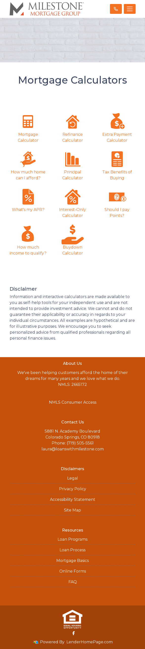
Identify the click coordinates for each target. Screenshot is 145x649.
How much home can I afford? (28, 164)
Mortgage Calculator (28, 127)
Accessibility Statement (72, 499)
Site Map (72, 510)
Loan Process (72, 550)
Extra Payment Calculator (117, 127)
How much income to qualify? (28, 240)
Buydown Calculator (72, 240)
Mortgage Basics (72, 560)
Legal (72, 478)
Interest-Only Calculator (72, 202)
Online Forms (72, 571)
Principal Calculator (72, 164)
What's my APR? (28, 199)
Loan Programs (72, 539)
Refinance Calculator (72, 127)
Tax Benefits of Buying (117, 164)
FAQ (72, 581)
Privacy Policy (72, 489)
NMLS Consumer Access (72, 402)
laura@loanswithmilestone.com (72, 449)
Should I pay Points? (117, 202)
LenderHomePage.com (89, 642)
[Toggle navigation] (130, 9)
